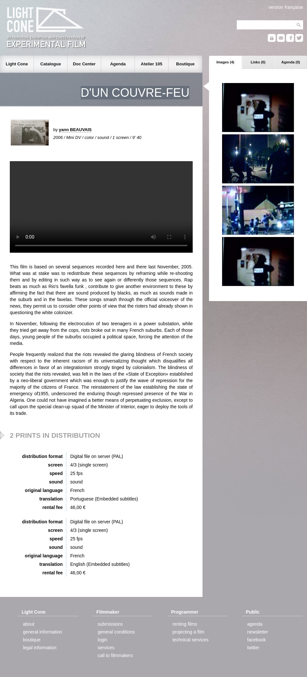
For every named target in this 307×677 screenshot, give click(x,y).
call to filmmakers (115, 655)
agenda (255, 624)
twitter (253, 647)
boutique (31, 639)
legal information (40, 647)
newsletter (257, 632)
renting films (184, 624)
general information (42, 632)
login (102, 639)
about (28, 624)
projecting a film (188, 632)
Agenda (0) (291, 62)
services (106, 647)
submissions (110, 624)
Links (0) (257, 62)
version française (285, 7)
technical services (190, 639)
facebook (256, 639)
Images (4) (225, 62)
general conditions (116, 632)
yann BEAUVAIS (75, 129)
